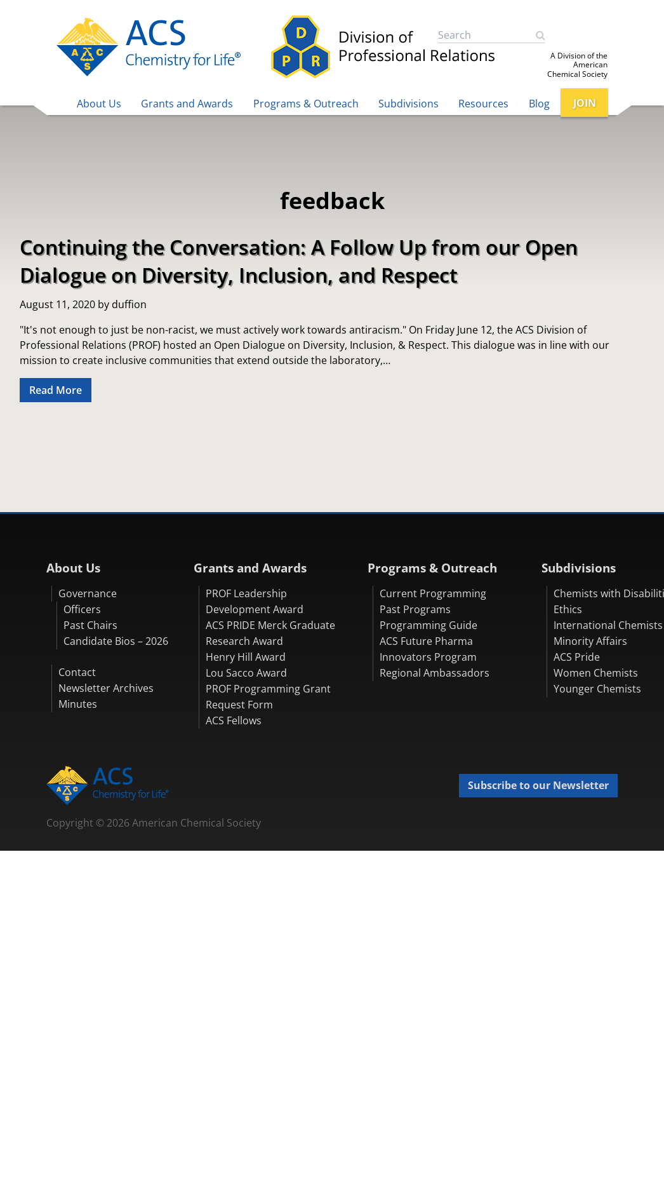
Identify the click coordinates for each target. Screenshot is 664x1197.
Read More (55, 390)
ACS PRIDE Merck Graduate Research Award (270, 633)
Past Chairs (90, 625)
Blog (539, 104)
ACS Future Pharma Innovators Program (428, 649)
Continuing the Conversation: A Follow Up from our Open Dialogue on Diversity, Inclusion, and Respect (299, 260)
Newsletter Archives (106, 688)
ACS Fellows (234, 720)
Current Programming (433, 593)
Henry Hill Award (246, 657)
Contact (77, 672)
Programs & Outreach (306, 104)
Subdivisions (408, 104)
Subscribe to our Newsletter (538, 785)
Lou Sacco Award (246, 673)
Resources (483, 104)
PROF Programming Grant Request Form (268, 697)
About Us (99, 104)
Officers (82, 609)
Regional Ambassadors (434, 673)
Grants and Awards (187, 104)
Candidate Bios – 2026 (115, 641)
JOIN (584, 103)
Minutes (77, 704)
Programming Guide (428, 625)
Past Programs (415, 609)
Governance (87, 593)
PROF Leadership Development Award (254, 601)
